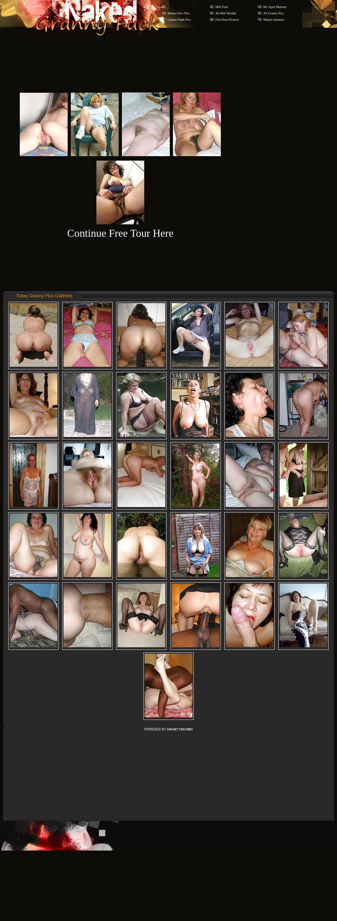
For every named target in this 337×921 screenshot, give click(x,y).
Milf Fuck (221, 7)
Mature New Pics (179, 13)
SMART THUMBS (180, 729)
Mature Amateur (273, 19)
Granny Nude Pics (179, 19)
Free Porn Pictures (227, 19)
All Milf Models (225, 13)
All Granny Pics (273, 13)
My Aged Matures (275, 7)
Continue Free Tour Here (120, 233)
